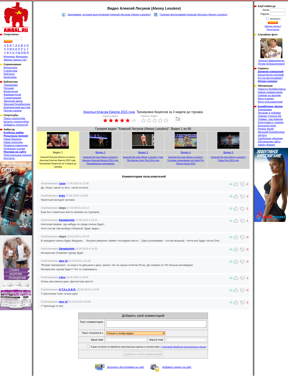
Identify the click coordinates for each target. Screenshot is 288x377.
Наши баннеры (13, 138)
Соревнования (12, 97)
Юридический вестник (17, 107)
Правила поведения (16, 145)
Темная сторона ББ (269, 115)
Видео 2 (100, 152)
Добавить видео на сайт (176, 368)
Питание (9, 88)
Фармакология (12, 94)
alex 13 (63, 260)
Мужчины (9, 56)
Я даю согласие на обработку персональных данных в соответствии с (154, 348)
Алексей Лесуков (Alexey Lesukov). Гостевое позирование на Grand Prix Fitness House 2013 (186, 160)
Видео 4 (186, 152)
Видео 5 (228, 152)
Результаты (10, 67)
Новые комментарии (270, 92)
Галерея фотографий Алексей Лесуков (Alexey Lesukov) (193, 14)
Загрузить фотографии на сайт (125, 368)
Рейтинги (9, 73)
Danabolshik (66, 220)
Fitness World (266, 128)
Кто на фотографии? (270, 77)
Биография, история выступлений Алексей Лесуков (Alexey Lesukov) (109, 14)
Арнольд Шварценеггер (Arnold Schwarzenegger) (271, 51)
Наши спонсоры (13, 142)
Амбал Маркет (266, 144)
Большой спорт (267, 125)
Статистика (10, 70)
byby (62, 195)
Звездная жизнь (13, 100)
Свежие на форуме (269, 95)
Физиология (11, 91)
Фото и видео (266, 98)
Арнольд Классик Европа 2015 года (109, 112)
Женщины (22, 56)
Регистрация (273, 29)
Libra (62, 277)
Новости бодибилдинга (272, 88)
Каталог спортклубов (16, 121)
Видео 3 (143, 152)
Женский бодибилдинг (17, 104)
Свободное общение (270, 138)
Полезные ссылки (14, 148)
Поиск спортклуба (14, 118)
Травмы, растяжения (270, 119)
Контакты (9, 158)
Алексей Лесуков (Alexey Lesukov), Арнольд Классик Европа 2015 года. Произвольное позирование (100, 160)
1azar (62, 183)
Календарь (10, 77)
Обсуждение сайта (269, 141)
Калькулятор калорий (271, 74)
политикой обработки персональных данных (190, 348)
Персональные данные (18, 154)
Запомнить (275, 19)
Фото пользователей (270, 101)
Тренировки (11, 84)
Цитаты (262, 135)
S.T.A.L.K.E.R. (67, 289)
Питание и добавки (269, 112)
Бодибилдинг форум (270, 106)
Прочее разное (13, 110)
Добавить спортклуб (16, 124)
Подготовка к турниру (271, 122)
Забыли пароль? (273, 26)
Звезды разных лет (15, 59)
